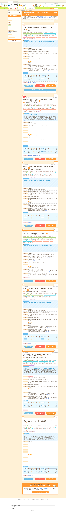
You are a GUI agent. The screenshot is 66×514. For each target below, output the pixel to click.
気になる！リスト (13, 8)
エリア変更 (24, 5)
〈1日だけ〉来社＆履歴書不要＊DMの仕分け (34, 233)
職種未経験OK (46, 17)
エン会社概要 (40, 499)
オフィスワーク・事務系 (35, 16)
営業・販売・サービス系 (42, 16)
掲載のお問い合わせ (56, 3)
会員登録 (52, 8)
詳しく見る (51, 85)
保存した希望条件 (22, 8)
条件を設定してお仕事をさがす (41, 492)
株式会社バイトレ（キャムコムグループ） (34, 277)
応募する (41, 85)
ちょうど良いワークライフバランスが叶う (13, 3)
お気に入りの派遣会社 (30, 8)
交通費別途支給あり (40, 17)
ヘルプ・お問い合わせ (45, 3)
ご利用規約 (28, 499)
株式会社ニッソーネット (32, 82)
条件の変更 (14, 40)
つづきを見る (49, 66)
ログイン (56, 8)
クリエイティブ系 (49, 16)
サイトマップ (51, 3)
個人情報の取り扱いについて (21, 499)
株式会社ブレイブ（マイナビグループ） (34, 155)
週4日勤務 (50, 17)
